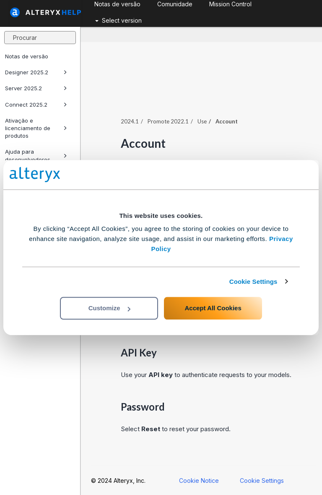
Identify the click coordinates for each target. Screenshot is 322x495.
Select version (118, 20)
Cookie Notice (199, 480)
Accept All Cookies (212, 308)
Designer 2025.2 (36, 72)
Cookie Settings (253, 281)
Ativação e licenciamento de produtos (36, 128)
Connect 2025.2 (36, 104)
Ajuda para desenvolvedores (36, 155)
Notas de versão (26, 56)
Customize (109, 308)
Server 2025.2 (36, 88)
